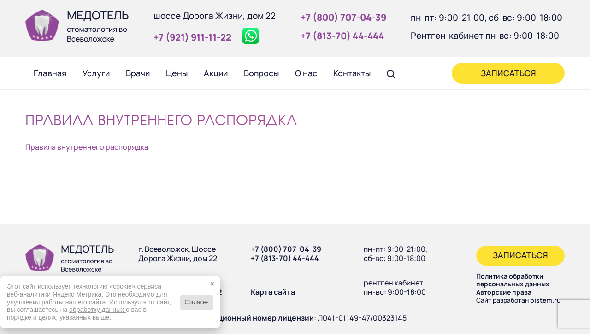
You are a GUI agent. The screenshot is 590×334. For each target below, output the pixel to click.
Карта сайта (273, 292)
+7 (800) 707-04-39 (286, 249)
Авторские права (503, 292)
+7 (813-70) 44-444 (285, 258)
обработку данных (97, 309)
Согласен (197, 302)
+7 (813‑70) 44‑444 (342, 36)
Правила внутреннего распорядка (86, 147)
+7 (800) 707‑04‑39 (343, 17)
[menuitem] (49, 73)
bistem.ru (545, 300)
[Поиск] (390, 73)
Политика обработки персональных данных (512, 280)
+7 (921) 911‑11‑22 (192, 37)
